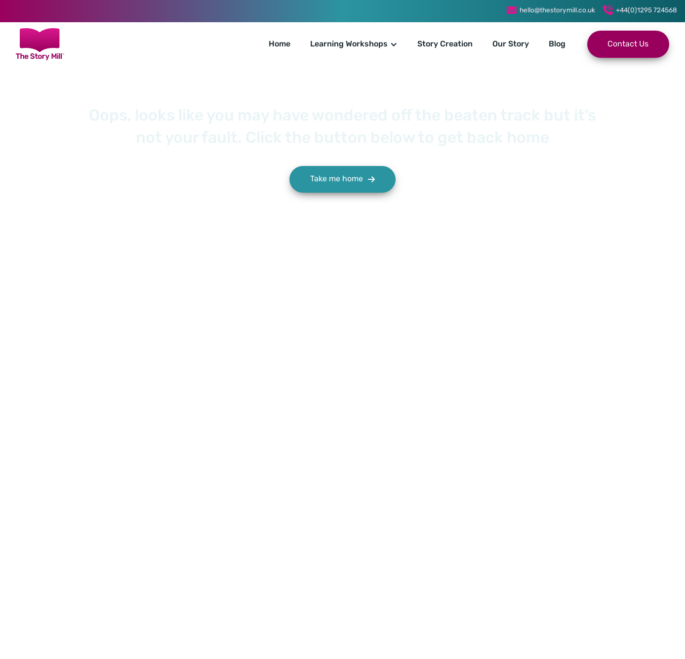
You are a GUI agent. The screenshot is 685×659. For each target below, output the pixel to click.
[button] (353, 44)
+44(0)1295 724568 (646, 10)
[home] (40, 44)
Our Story (510, 44)
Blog (557, 44)
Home (279, 44)
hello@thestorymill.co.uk (557, 10)
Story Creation (445, 44)
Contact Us (627, 44)
